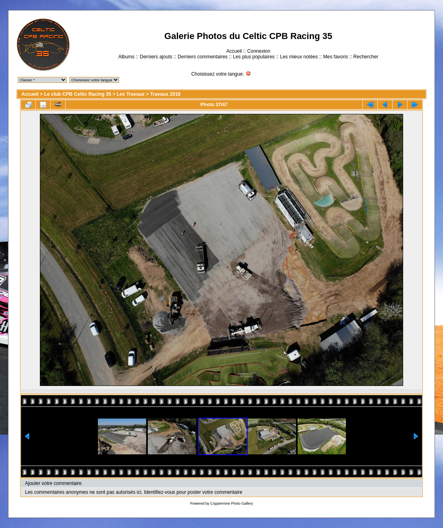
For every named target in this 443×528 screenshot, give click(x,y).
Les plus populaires (253, 57)
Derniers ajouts (156, 57)
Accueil (234, 51)
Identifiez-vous (159, 492)
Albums (126, 57)
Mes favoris (335, 57)
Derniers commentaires (203, 57)
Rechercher (365, 57)
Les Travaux (131, 94)
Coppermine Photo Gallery (231, 503)
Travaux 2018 (165, 94)
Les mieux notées (299, 57)
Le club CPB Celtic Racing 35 (77, 94)
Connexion (258, 51)
